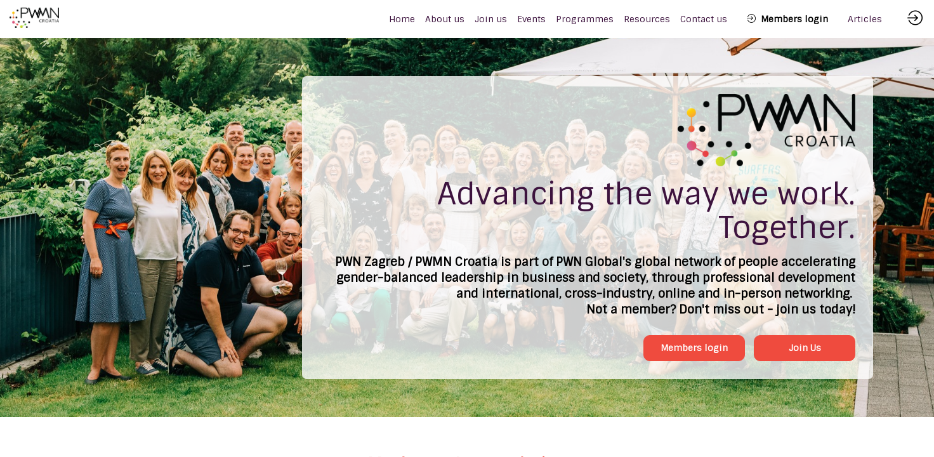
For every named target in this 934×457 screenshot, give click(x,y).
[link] (444, 19)
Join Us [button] (805, 348)
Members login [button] (694, 348)
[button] (787, 19)
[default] (402, 19)
